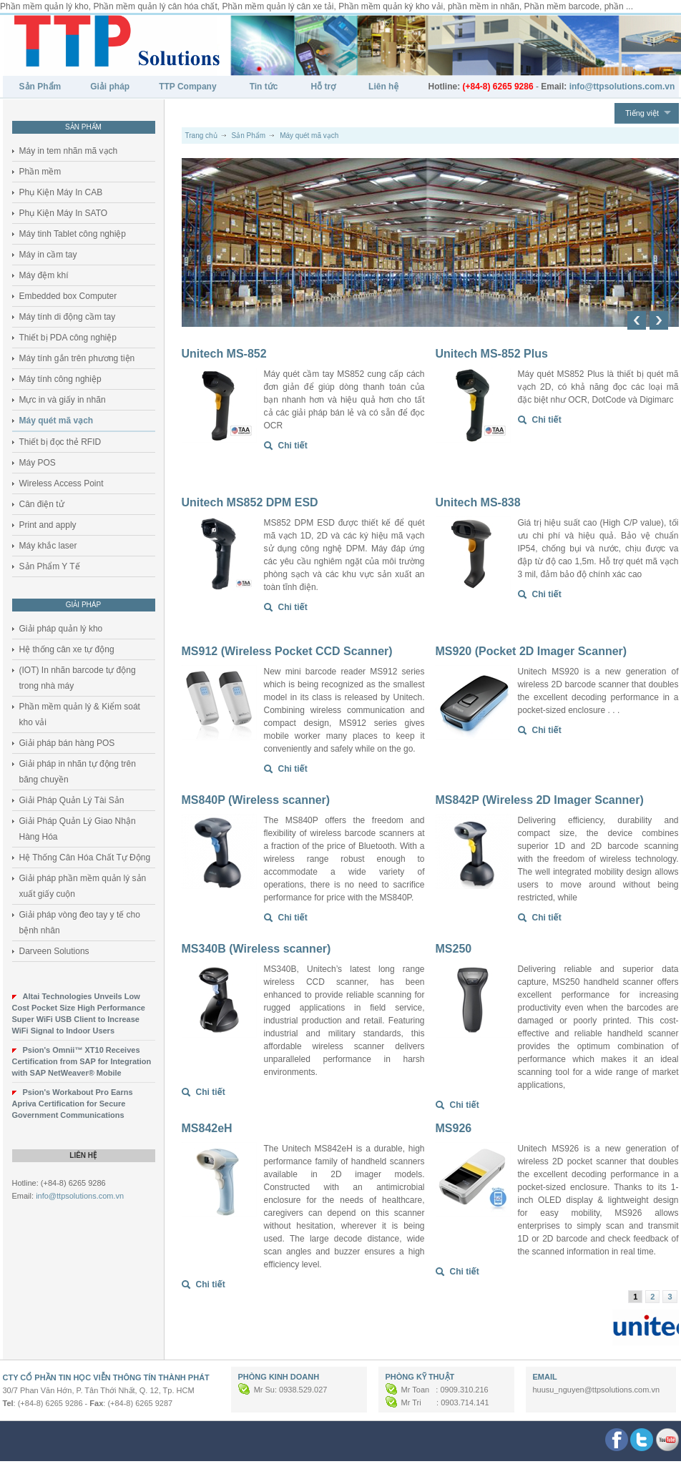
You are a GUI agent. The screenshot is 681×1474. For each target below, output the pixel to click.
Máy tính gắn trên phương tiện (77, 358)
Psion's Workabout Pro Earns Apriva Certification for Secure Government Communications (72, 1103)
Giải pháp (109, 87)
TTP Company (187, 87)
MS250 (454, 949)
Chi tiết (293, 446)
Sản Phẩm (40, 87)
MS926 (454, 1128)
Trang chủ (201, 135)
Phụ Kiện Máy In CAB (61, 192)
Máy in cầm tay (48, 255)
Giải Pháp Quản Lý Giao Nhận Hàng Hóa (77, 829)
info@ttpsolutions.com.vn (80, 1196)
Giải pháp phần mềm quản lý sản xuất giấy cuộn (83, 886)
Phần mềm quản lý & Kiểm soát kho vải (79, 714)
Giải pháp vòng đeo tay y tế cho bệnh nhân (79, 922)
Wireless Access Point (61, 483)
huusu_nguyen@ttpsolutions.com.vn (596, 1389)
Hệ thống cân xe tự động (66, 649)
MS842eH (207, 1128)
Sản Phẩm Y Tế (49, 566)
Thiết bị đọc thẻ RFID (60, 442)
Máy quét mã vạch (56, 421)
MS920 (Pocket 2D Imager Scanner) (531, 651)
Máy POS (37, 463)
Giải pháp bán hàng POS (67, 743)
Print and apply (48, 525)
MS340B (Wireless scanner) (256, 949)
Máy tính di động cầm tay (67, 317)
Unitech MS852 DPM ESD (250, 502)
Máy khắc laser (48, 546)
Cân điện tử (41, 504)
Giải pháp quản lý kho (61, 629)
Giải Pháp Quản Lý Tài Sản (71, 800)
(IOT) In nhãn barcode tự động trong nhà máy (77, 678)
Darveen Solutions (54, 951)
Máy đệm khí (44, 275)
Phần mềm (40, 172)
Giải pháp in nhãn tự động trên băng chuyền (77, 772)
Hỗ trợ (322, 87)
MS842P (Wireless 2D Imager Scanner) (540, 800)
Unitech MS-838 (478, 502)
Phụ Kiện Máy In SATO (63, 213)
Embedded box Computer (68, 296)
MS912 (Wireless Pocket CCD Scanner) (287, 651)
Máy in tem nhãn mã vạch (68, 151)
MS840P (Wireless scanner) (256, 800)
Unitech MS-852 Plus (492, 354)
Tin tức (264, 87)
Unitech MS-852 (224, 354)
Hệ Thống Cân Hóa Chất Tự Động (85, 858)
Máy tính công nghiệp (60, 379)
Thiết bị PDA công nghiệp (68, 338)
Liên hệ (383, 87)
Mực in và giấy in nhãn (62, 400)
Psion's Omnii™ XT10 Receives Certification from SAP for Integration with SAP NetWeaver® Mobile (82, 1061)
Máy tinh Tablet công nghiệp (73, 234)
